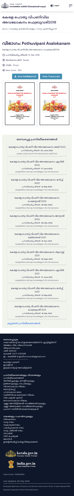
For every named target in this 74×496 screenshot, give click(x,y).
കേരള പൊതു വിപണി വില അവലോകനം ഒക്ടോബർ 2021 (37, 236)
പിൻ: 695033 (9, 351)
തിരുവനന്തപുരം (11, 348)
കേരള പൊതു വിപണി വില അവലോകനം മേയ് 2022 (37, 146)
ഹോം (5, 29)
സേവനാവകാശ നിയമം (15, 400)
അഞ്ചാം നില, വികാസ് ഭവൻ (17, 345)
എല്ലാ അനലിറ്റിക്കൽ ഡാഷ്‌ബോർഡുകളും (24, 403)
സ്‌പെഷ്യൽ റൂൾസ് (12, 397)
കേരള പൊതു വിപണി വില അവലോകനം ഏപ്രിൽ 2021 (37, 272)
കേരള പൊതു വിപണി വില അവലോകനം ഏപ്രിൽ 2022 (37, 163)
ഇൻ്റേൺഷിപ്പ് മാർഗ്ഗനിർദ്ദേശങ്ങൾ (20, 442)
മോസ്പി (7, 439)
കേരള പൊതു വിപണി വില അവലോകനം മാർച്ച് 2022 (37, 181)
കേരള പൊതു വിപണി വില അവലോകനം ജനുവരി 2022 (37, 217)
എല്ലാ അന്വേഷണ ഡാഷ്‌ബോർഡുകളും (23, 406)
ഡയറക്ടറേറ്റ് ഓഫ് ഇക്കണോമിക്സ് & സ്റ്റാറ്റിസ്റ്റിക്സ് (29, 342)
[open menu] (51, 76)
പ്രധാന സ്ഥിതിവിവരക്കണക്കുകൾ (21, 409)
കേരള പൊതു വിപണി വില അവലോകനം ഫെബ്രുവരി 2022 (37, 199)
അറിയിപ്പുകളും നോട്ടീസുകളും (19, 381)
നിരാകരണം (9, 419)
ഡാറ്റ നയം (8, 422)
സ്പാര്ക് (7, 433)
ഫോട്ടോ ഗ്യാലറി (11, 362)
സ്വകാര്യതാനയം (11, 425)
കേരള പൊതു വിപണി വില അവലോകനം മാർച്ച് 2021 (37, 290)
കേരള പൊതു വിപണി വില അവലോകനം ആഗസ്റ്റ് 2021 (37, 254)
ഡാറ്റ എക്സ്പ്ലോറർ (47, 29)
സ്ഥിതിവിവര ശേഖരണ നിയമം (18, 395)
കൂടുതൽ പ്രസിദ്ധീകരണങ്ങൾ (23, 323)
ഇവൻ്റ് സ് (8, 365)
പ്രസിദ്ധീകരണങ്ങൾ (13, 378)
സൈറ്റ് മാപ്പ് (9, 389)
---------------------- (15, 359)
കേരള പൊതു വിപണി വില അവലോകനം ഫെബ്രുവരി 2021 (37, 308)
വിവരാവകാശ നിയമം (14, 386)
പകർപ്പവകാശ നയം (13, 427)
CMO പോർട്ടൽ (10, 436)
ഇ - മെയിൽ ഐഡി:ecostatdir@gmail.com (24, 356)
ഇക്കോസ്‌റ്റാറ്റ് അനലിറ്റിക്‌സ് (17, 368)
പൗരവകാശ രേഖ (12, 392)
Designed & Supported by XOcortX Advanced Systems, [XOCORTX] (20, 490)
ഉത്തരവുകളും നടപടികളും (17, 383)
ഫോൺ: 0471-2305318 (14, 353)
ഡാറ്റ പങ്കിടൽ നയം (13, 430)
